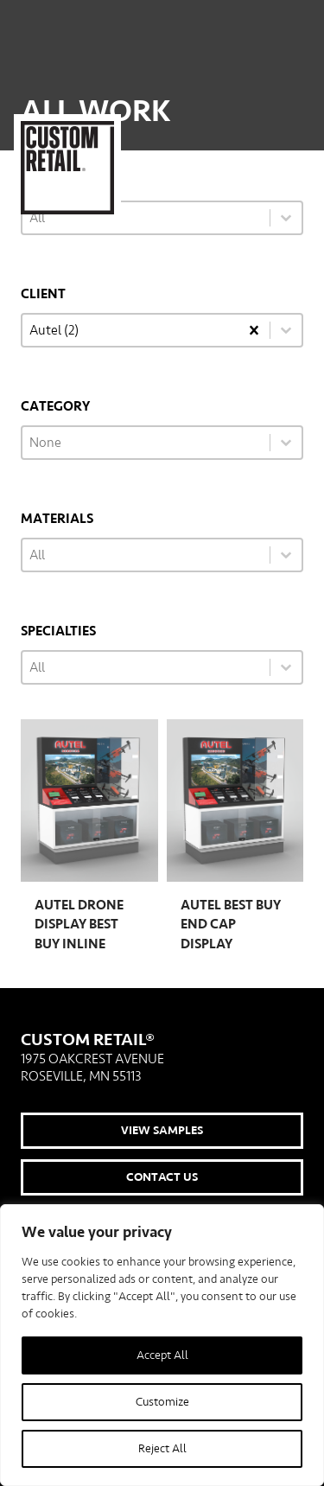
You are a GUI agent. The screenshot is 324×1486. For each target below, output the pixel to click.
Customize (162, 1402)
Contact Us (162, 1177)
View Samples (162, 1130)
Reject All (162, 1449)
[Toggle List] (286, 330)
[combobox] (130, 330)
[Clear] (254, 330)
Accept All (162, 1355)
